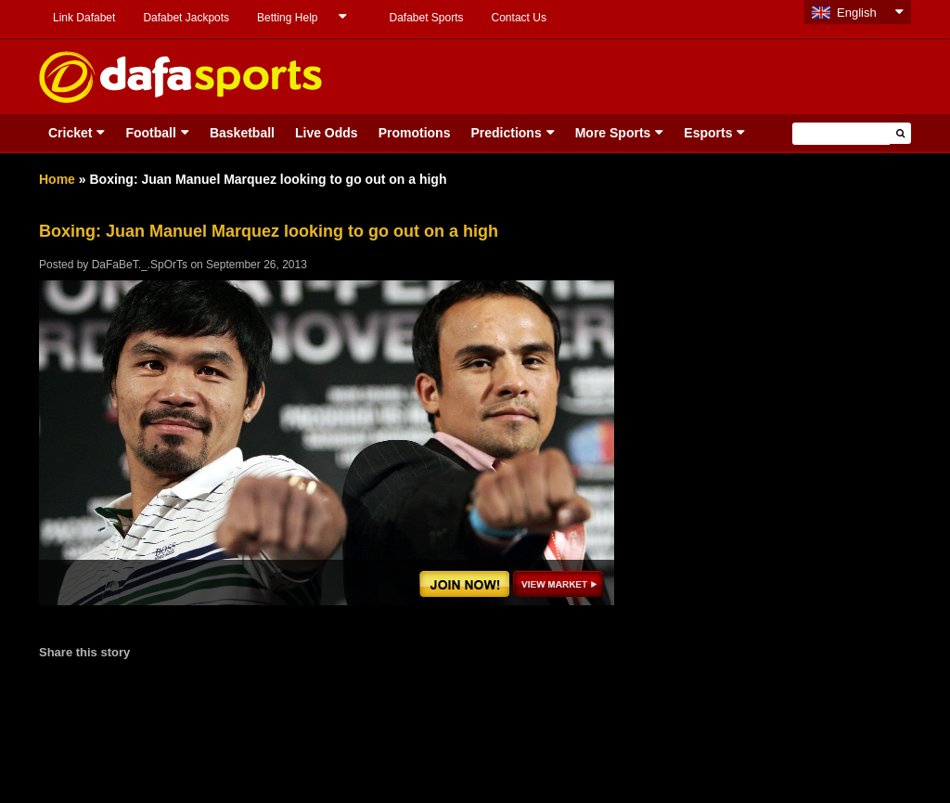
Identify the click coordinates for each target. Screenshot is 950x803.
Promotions (415, 132)
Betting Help (287, 17)
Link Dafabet (84, 17)
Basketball (242, 132)
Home (57, 179)
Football (150, 132)
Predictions (505, 132)
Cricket (70, 132)
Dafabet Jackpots (186, 17)
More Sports (613, 132)
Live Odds (326, 132)
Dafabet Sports (426, 17)
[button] (900, 133)
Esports (708, 132)
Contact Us (519, 17)
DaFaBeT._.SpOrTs (139, 264)
